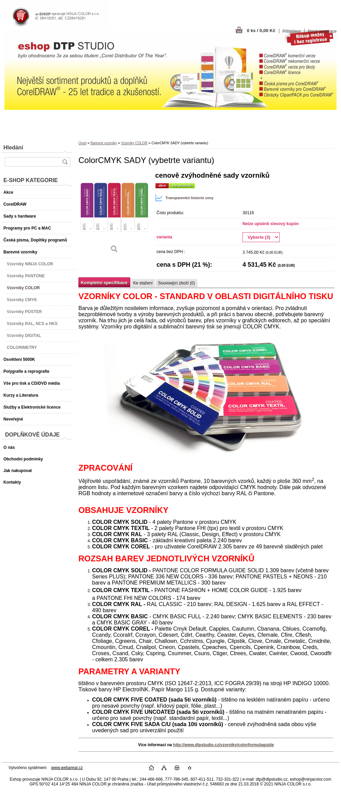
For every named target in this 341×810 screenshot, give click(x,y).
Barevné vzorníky (103, 143)
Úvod (82, 143)
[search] (64, 162)
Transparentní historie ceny (184, 198)
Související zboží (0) (176, 283)
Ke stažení (143, 283)
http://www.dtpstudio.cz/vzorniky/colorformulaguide (223, 744)
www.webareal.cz (67, 767)
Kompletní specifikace (104, 282)
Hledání (13, 147)
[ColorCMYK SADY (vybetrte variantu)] (114, 214)
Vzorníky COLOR (134, 143)
